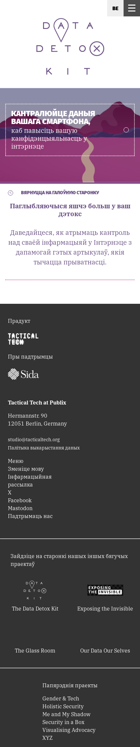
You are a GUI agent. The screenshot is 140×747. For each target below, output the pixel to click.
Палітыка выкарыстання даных (44, 448)
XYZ (47, 738)
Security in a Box (63, 722)
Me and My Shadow (66, 714)
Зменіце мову (26, 469)
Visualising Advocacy (69, 730)
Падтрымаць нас (30, 516)
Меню (15, 461)
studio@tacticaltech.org (34, 440)
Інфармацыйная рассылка (30, 480)
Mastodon (20, 508)
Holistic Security (63, 706)
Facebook (20, 500)
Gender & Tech (60, 698)
